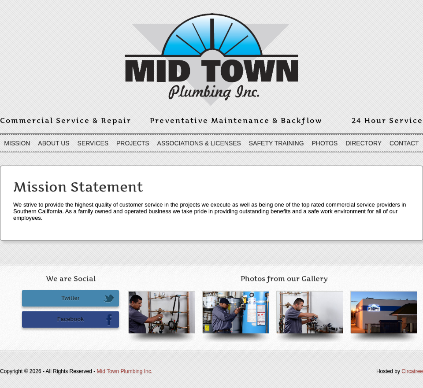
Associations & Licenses (199, 143)
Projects (132, 143)
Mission (17, 143)
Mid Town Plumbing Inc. (125, 371)
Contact (404, 143)
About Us (53, 143)
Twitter (88, 298)
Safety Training (276, 143)
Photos (325, 143)
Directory (363, 143)
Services (93, 143)
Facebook (86, 319)
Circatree (412, 371)
